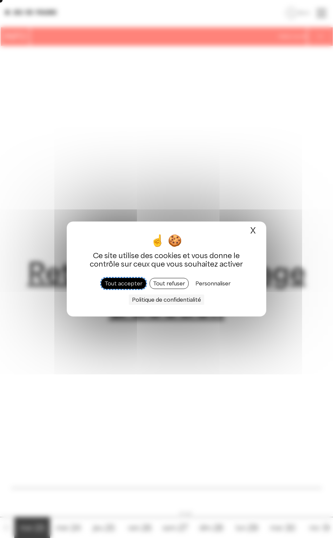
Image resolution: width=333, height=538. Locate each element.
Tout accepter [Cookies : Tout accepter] (123, 283)
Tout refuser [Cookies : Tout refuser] (169, 283)
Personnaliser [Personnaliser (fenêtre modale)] (213, 283)
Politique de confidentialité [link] (166, 299)
